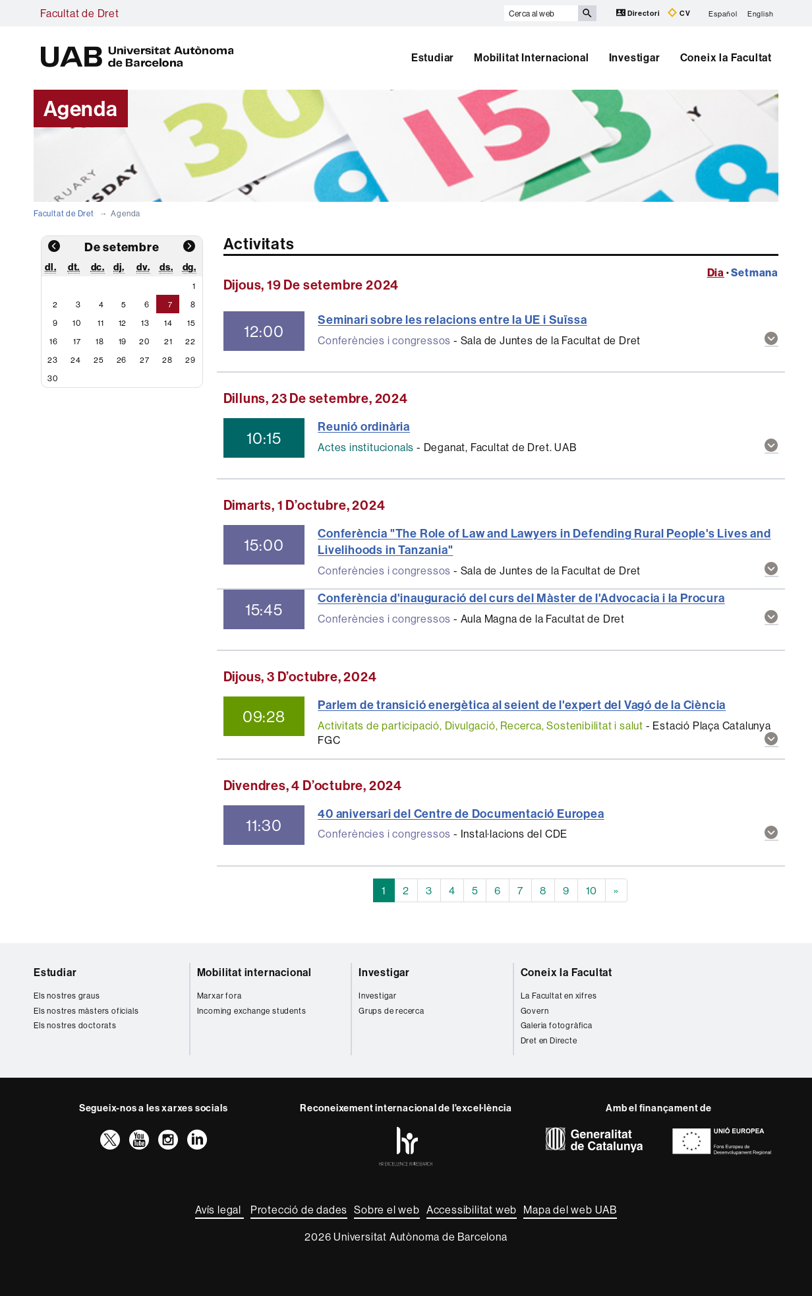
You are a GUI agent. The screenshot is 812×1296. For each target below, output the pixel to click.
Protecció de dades (298, 1209)
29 (190, 360)
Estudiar (432, 57)
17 (77, 341)
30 (52, 378)
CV (679, 13)
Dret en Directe (549, 1040)
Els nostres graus (67, 996)
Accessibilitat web (471, 1209)
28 (167, 360)
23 (52, 360)
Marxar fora (219, 996)
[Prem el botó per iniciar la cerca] (587, 13)
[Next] (616, 891)
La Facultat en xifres (559, 996)
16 (53, 341)
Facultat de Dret (79, 13)
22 (190, 341)
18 (100, 341)
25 (99, 360)
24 (76, 360)
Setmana (754, 272)
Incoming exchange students (251, 1011)
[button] (771, 339)
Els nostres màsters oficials (86, 1011)
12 (123, 323)
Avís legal (219, 1209)
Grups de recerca (391, 1011)
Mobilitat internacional (254, 972)
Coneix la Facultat (726, 57)
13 (145, 323)
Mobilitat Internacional (531, 57)
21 (168, 341)
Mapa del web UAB (570, 1209)
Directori (639, 13)
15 (191, 323)
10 (76, 323)
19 (123, 341)
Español (723, 13)
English (760, 13)
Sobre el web (387, 1209)
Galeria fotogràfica (557, 1025)
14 (168, 323)
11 (101, 323)
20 (144, 341)
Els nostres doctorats (75, 1025)
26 (122, 360)
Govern (535, 1011)
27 (145, 360)
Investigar (634, 57)
